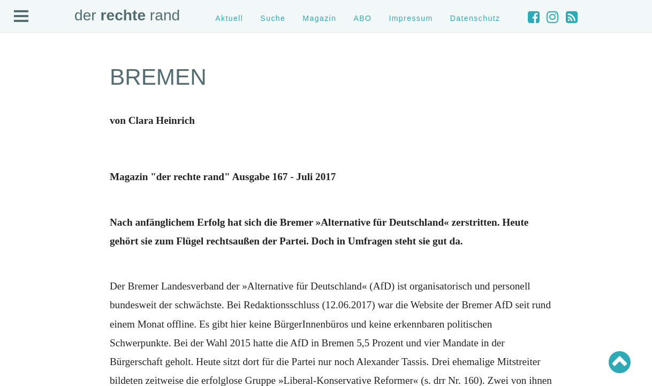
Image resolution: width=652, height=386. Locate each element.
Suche (272, 18)
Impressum (411, 18)
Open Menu (21, 16)
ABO (362, 18)
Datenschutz (475, 18)
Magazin (319, 18)
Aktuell (229, 18)
